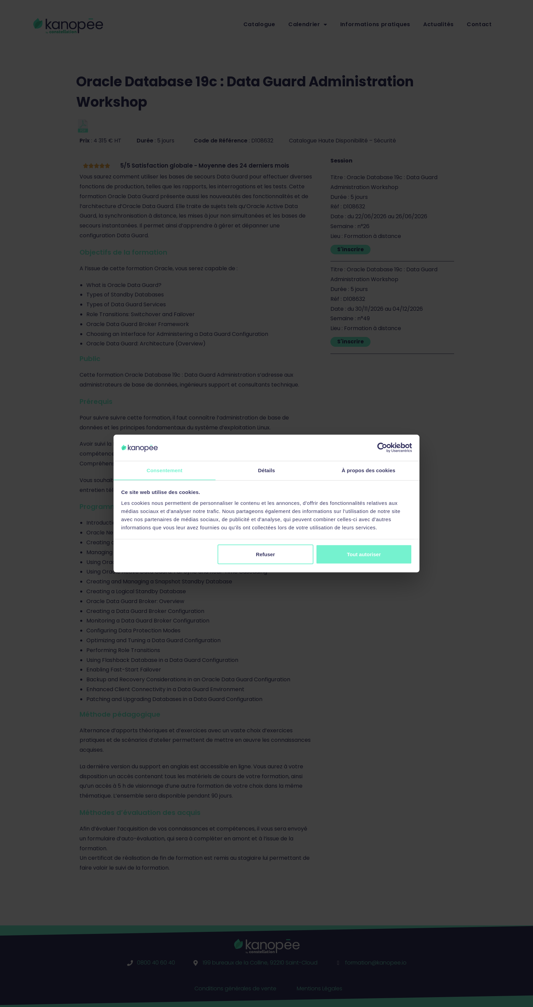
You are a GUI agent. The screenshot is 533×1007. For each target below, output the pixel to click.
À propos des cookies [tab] (368, 470)
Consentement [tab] (164, 470)
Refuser (265, 554)
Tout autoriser (364, 554)
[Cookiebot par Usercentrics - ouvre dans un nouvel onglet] (382, 447)
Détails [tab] (266, 470)
